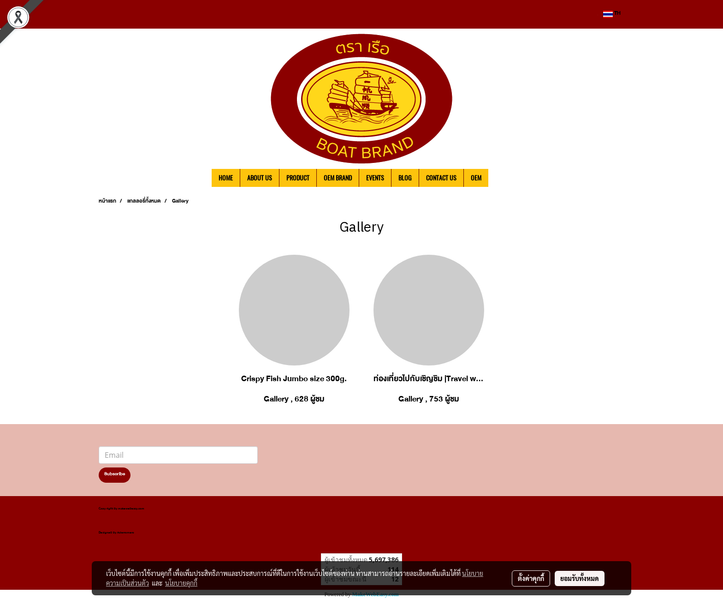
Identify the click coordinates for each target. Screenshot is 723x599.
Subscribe (114, 475)
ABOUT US (259, 178)
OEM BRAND (338, 178)
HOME (226, 178)
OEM (476, 178)
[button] (502, 178)
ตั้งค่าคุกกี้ (531, 578)
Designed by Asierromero (116, 533)
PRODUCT (297, 178)
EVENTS (375, 178)
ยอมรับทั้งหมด (579, 578)
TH (612, 14)
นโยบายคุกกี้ (181, 583)
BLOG (405, 178)
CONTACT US (441, 178)
